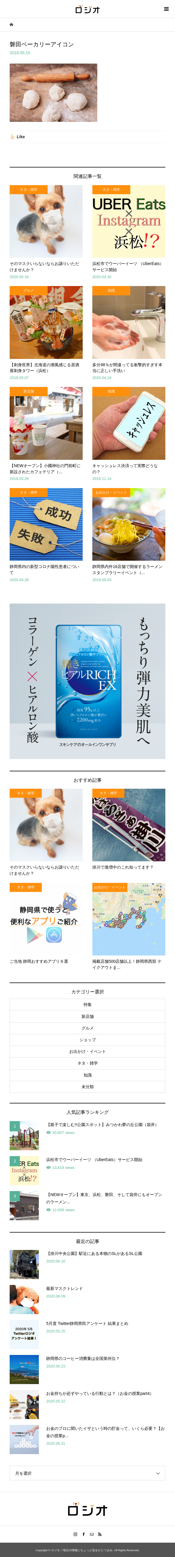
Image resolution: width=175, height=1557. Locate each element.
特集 (88, 1004)
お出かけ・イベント (87, 1051)
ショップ (87, 1039)
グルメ (88, 1028)
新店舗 (88, 1016)
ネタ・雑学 (87, 1063)
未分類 (88, 1086)
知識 (88, 1075)
